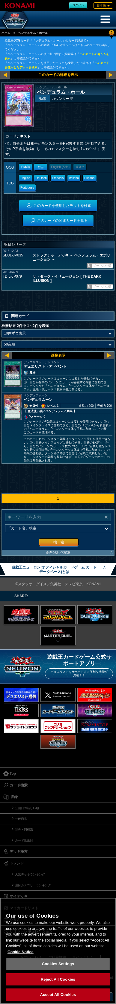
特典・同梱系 (24, 829)
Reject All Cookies (58, 979)
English (25, 178)
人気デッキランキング (30, 874)
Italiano (74, 178)
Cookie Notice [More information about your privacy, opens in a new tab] (20, 952)
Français (58, 178)
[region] (58, 951)
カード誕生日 (24, 840)
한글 (41, 167)
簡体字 (80, 167)
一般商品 (21, 818)
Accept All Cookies (58, 994)
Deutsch (41, 178)
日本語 (25, 167)
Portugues (27, 187)
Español (89, 178)
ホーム (5, 32)
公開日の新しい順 (27, 808)
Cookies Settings (58, 964)
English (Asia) (60, 167)
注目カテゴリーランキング (33, 885)
